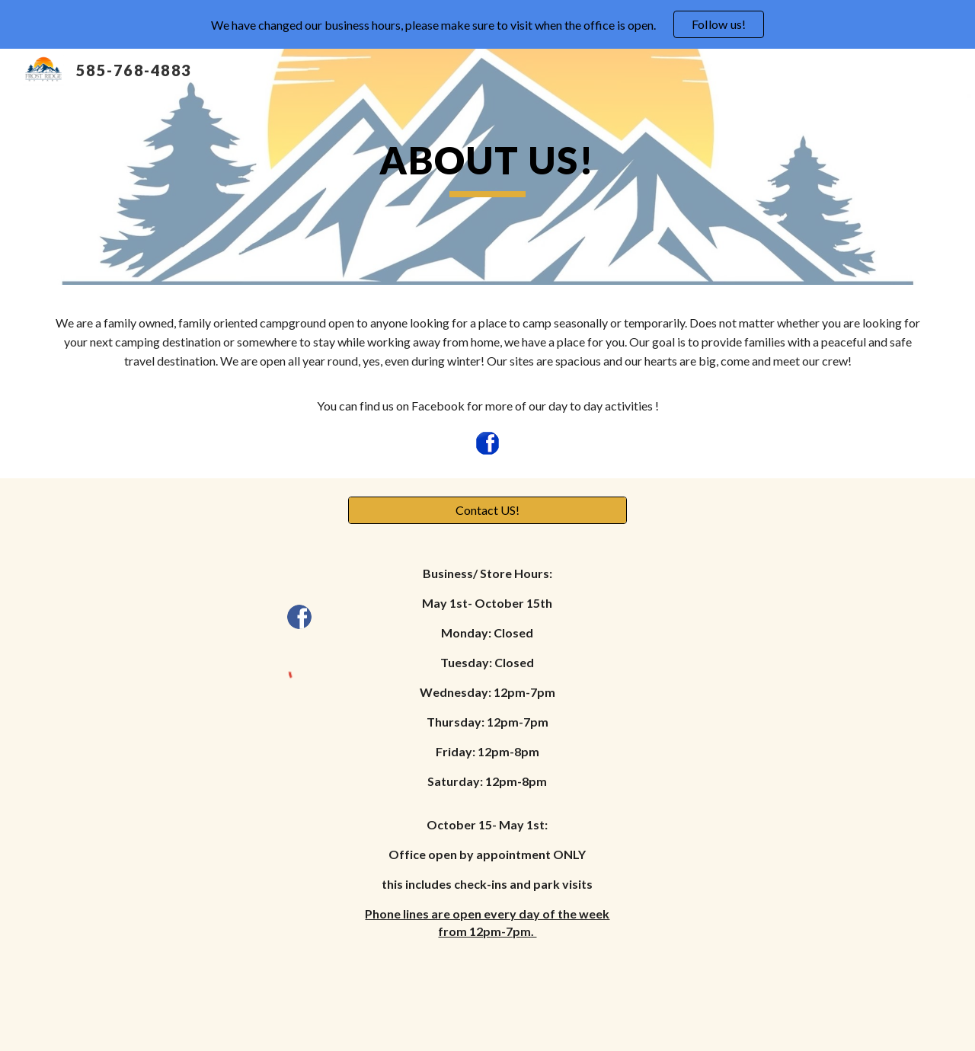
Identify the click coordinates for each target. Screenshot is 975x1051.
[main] (487, 166)
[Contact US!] (487, 510)
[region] (487, 24)
